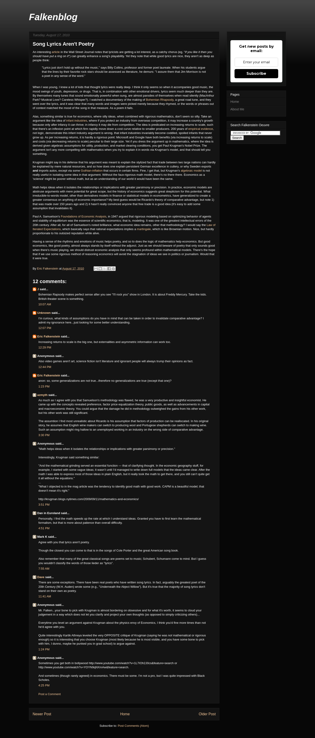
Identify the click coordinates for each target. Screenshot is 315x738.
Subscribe (256, 73)
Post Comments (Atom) (133, 725)
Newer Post (42, 714)
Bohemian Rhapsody (160, 99)
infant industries (76, 120)
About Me (237, 109)
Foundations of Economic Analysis (83, 216)
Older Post (207, 714)
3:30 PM (43, 435)
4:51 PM (43, 528)
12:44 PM (44, 367)
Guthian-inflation (92, 170)
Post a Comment (49, 694)
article (56, 52)
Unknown (44, 313)
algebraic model (191, 170)
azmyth (42, 395)
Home (125, 714)
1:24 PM (43, 649)
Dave (40, 577)
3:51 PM (43, 504)
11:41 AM (44, 596)
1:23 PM (43, 386)
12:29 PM (44, 347)
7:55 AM (43, 568)
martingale (144, 229)
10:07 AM (44, 304)
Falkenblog (53, 17)
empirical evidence (200, 129)
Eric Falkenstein (48, 336)
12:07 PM (44, 328)
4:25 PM (43, 685)
